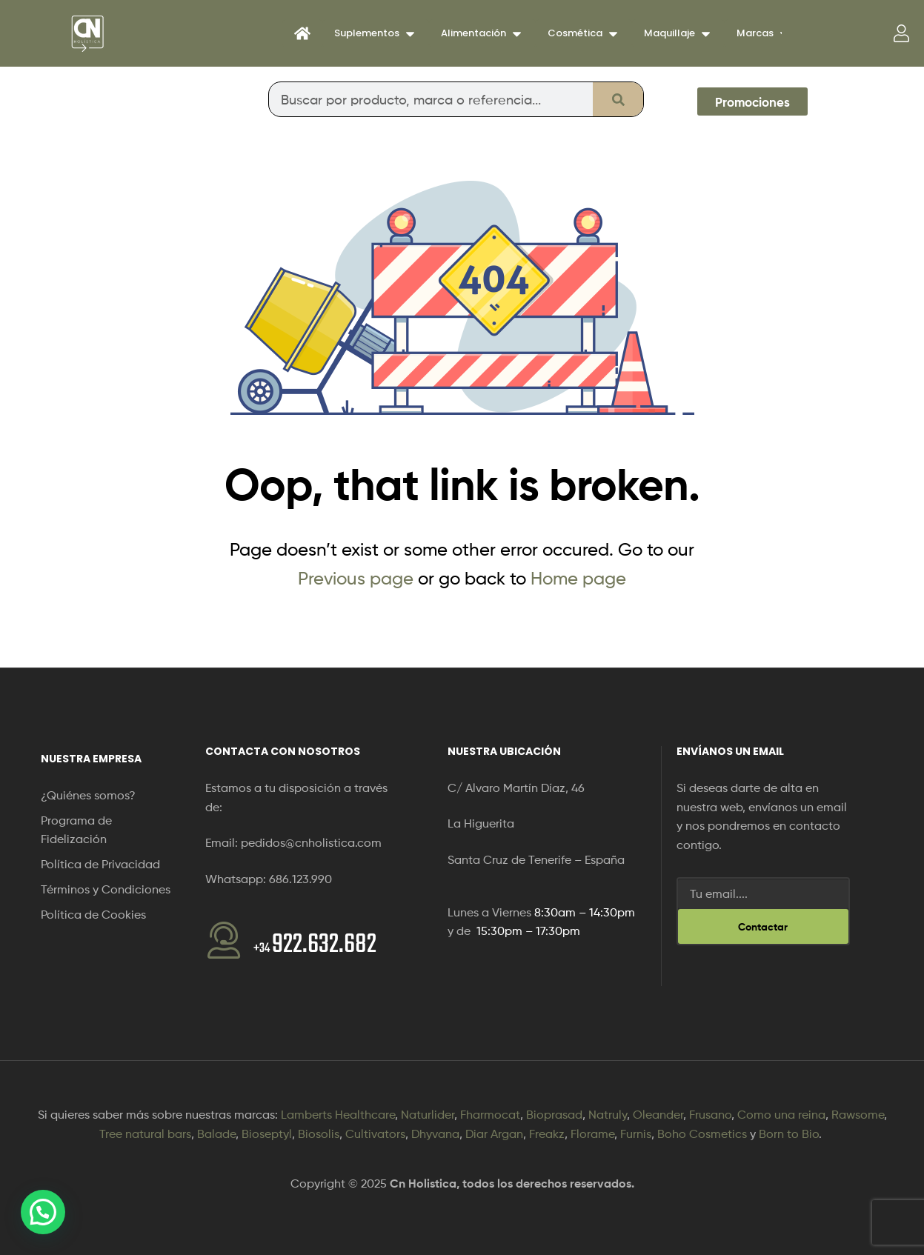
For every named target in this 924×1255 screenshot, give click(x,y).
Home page (578, 578)
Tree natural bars (145, 1134)
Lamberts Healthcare (338, 1115)
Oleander (658, 1115)
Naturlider (427, 1115)
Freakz (547, 1134)
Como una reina (781, 1115)
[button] (43, 1212)
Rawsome (857, 1115)
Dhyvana (435, 1134)
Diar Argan (494, 1134)
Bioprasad (554, 1115)
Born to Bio (789, 1134)
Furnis (635, 1134)
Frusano (710, 1115)
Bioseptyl (267, 1134)
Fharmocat (490, 1115)
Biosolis (318, 1134)
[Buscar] (617, 99)
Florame (592, 1134)
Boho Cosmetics (702, 1134)
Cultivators (375, 1134)
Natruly (607, 1115)
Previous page (355, 578)
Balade (216, 1134)
